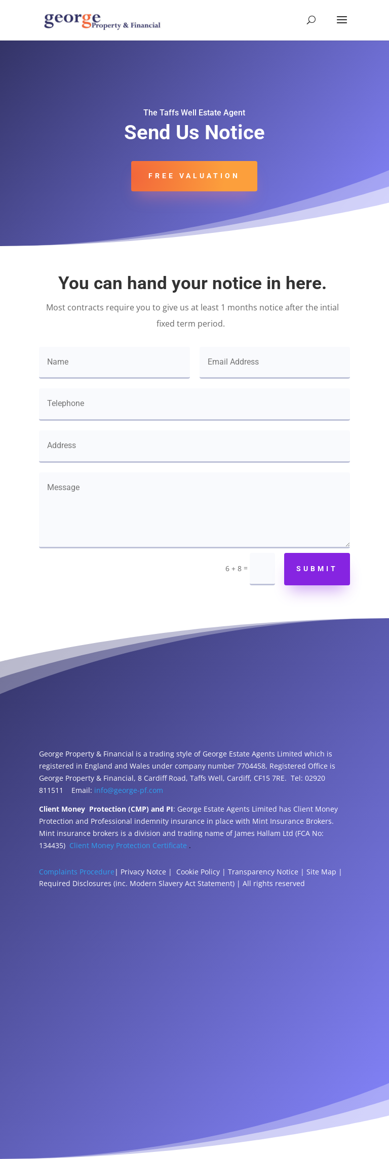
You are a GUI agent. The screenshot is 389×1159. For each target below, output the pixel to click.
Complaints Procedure (76, 871)
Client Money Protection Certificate (128, 845)
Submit (317, 569)
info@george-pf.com (128, 790)
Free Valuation (194, 176)
